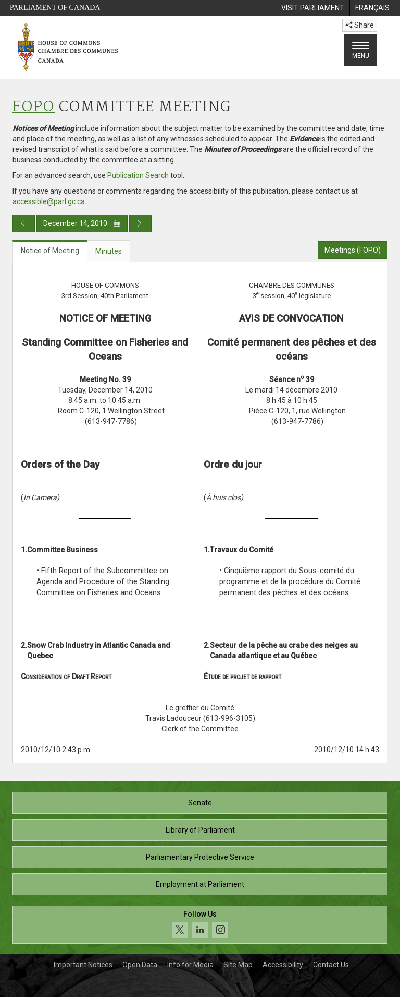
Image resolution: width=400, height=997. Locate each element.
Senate (200, 803)
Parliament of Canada (55, 7)
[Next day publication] (140, 223)
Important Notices (83, 964)
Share (359, 25)
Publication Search (138, 175)
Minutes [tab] (108, 251)
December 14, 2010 (82, 223)
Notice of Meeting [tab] (50, 250)
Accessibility (282, 964)
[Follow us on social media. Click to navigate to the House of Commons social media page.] (200, 925)
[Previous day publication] (23, 223)
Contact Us (331, 964)
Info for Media (190, 964)
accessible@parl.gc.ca (48, 201)
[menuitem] (312, 8)
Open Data (139, 964)
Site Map (238, 964)
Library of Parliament (200, 830)
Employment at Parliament (200, 884)
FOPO (33, 107)
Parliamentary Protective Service (200, 857)
